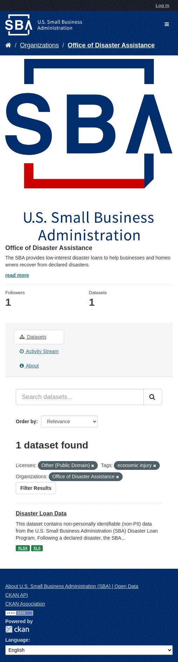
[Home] (8, 45)
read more (17, 275)
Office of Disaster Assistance (111, 45)
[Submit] (152, 397)
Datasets (33, 337)
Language (16, 640)
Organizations (39, 45)
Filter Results (36, 488)
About (29, 366)
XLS (36, 548)
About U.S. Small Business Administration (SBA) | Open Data (71, 586)
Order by (26, 421)
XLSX (22, 548)
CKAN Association (25, 604)
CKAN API (16, 595)
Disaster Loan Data (41, 513)
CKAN (17, 629)
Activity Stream (39, 351)
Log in (162, 5)
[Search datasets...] (80, 397)
